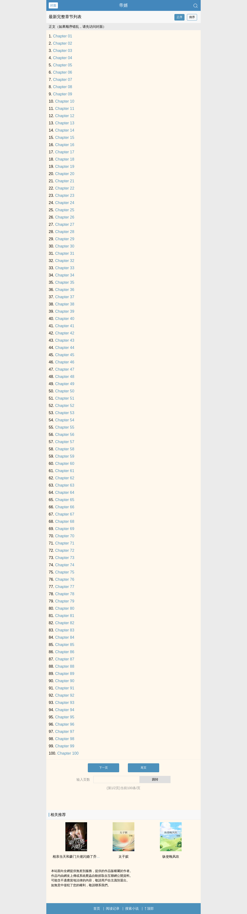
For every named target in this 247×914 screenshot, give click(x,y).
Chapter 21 (64, 181)
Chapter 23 (64, 195)
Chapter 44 (64, 348)
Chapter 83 (64, 630)
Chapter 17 (64, 152)
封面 (53, 5)
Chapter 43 (64, 340)
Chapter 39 (64, 311)
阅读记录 (112, 908)
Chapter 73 (64, 558)
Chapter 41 (64, 326)
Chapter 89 (64, 674)
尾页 (143, 767)
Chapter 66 (64, 507)
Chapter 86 (64, 652)
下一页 (103, 767)
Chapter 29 (64, 239)
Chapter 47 (64, 369)
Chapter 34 (64, 275)
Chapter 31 (64, 253)
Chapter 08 (62, 87)
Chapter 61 (64, 471)
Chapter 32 (64, 261)
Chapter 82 (64, 623)
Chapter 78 (64, 594)
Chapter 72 (64, 550)
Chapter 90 (64, 681)
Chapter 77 (64, 587)
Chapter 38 (64, 304)
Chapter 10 (64, 101)
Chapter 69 (64, 529)
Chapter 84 (64, 637)
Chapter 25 (64, 210)
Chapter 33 (64, 268)
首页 (96, 908)
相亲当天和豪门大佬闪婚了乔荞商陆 (80, 856)
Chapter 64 (64, 492)
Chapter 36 (64, 290)
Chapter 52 (64, 406)
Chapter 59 (64, 456)
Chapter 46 (64, 362)
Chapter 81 (64, 616)
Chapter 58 (64, 449)
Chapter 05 (62, 65)
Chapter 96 (64, 724)
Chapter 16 (64, 145)
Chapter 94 (64, 710)
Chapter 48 (64, 377)
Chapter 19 (64, 166)
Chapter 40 (64, 319)
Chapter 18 (64, 159)
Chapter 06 (62, 72)
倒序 (192, 17)
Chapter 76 (64, 579)
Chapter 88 (64, 666)
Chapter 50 (64, 391)
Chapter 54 (64, 420)
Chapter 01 (62, 36)
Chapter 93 (64, 703)
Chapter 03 (62, 51)
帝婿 (123, 5)
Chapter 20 (64, 174)
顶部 (149, 908)
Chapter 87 (64, 659)
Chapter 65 (64, 500)
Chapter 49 (64, 384)
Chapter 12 (64, 116)
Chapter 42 (64, 333)
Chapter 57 (64, 442)
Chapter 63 (64, 485)
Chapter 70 (64, 536)
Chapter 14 (64, 130)
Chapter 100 (68, 753)
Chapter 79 (64, 601)
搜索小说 (132, 908)
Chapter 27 (64, 224)
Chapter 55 (64, 427)
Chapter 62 (64, 478)
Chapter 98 (64, 739)
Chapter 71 (64, 543)
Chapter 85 (64, 645)
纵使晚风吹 (170, 856)
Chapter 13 (64, 123)
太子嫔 (123, 856)
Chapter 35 (64, 282)
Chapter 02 (62, 43)
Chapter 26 (64, 217)
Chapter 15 (64, 137)
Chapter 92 (64, 695)
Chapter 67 (64, 514)
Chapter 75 (64, 572)
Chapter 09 (62, 94)
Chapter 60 (64, 463)
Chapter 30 (64, 246)
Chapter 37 (64, 297)
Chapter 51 (64, 398)
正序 (179, 17)
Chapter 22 (64, 188)
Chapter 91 (64, 688)
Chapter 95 (64, 717)
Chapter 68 (64, 521)
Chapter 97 (64, 732)
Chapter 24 (64, 203)
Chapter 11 (64, 108)
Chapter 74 (64, 565)
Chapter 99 (64, 746)
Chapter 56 (64, 434)
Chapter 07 (62, 80)
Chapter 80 (64, 608)
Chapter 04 (62, 58)
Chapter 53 (64, 413)
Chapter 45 (64, 355)
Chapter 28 (64, 232)
